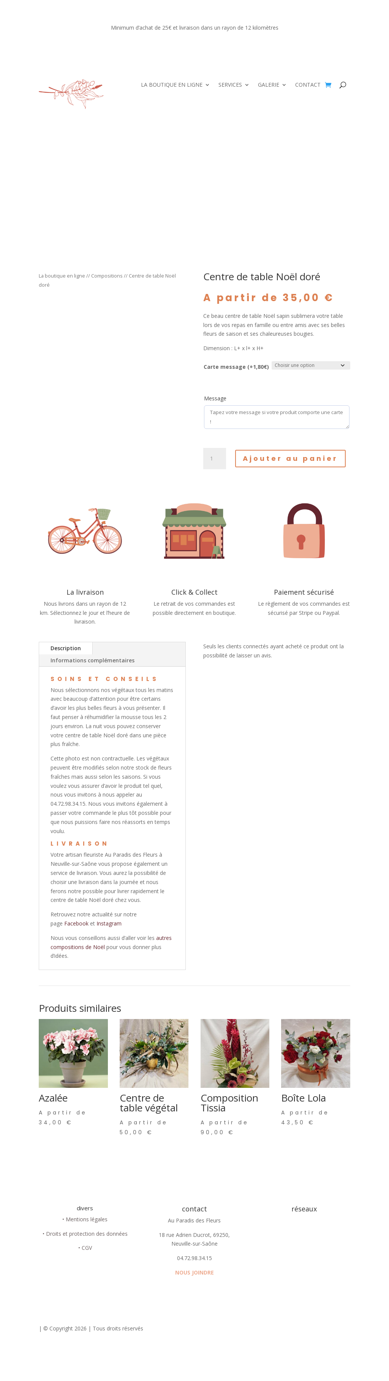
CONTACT (308, 85)
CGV (87, 1247)
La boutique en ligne (62, 275)
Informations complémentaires (92, 660)
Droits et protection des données (87, 1233)
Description (66, 648)
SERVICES (230, 85)
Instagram (109, 923)
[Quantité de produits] (214, 458)
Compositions (107, 275)
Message (215, 398)
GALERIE (268, 85)
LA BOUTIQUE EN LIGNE (171, 85)
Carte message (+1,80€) (236, 366)
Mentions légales (87, 1219)
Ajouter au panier (290, 458)
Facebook (77, 923)
